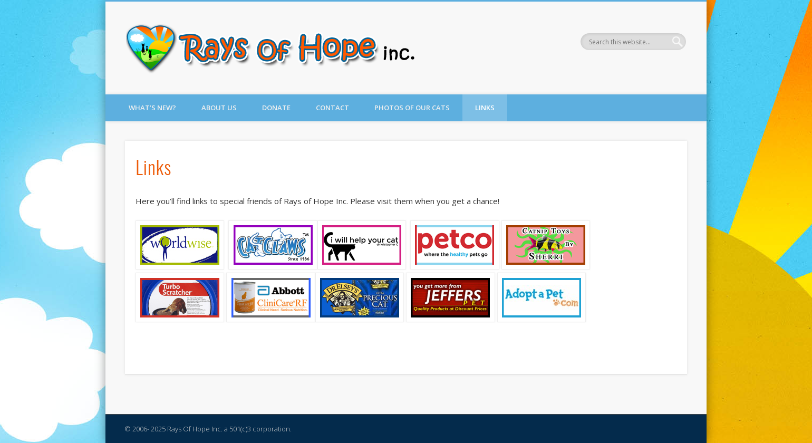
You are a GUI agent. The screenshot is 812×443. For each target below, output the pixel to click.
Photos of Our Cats (412, 107)
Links (485, 107)
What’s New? (152, 107)
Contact (332, 107)
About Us (219, 107)
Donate (276, 107)
